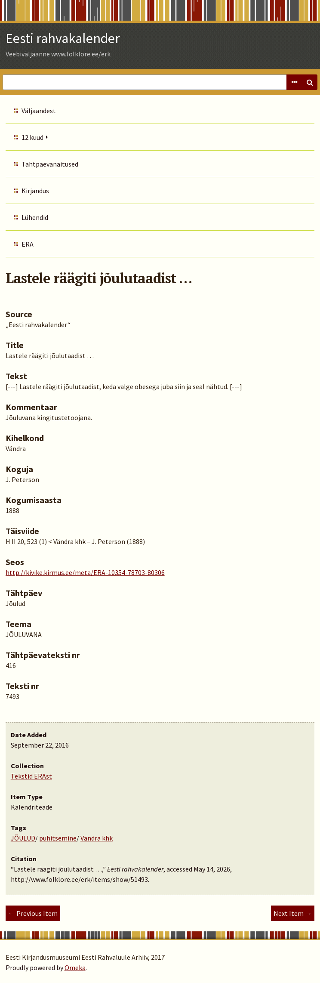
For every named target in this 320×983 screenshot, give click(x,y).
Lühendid (35, 217)
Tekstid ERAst (31, 776)
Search (309, 82)
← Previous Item (33, 913)
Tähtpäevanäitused (50, 164)
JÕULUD (23, 838)
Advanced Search (294, 82)
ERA (28, 244)
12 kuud (32, 137)
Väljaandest (39, 110)
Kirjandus (35, 190)
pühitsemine (58, 838)
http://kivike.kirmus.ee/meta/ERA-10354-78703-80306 (85, 572)
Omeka (75, 967)
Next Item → (293, 913)
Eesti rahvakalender (63, 38)
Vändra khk (96, 838)
